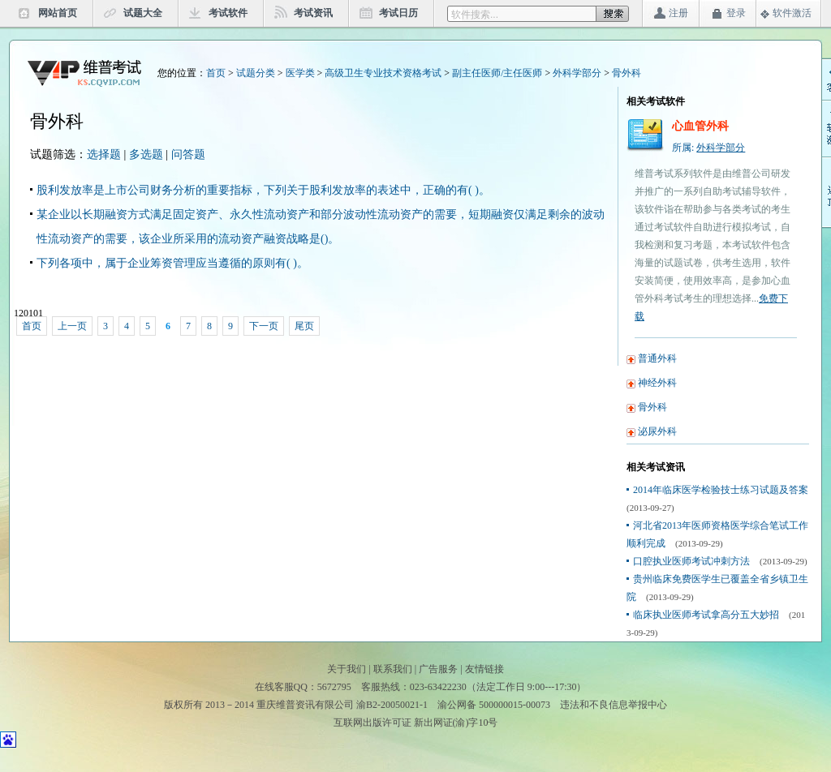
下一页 (263, 326)
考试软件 (228, 13)
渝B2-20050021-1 (392, 704)
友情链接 (484, 669)
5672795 (334, 687)
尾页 (304, 326)
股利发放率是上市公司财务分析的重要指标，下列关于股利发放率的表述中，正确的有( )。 (263, 190)
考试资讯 (313, 13)
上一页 (72, 326)
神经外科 (657, 382)
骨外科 (626, 73)
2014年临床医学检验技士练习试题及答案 (720, 489)
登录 (736, 13)
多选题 (146, 154)
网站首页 (57, 13)
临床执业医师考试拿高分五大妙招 (706, 614)
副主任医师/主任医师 (497, 73)
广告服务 (438, 669)
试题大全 (142, 13)
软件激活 (792, 13)
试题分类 (255, 73)
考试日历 (398, 13)
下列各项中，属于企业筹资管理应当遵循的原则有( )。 (172, 263)
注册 (678, 13)
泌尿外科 (657, 431)
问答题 (188, 154)
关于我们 (346, 669)
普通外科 (657, 358)
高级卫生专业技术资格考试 (383, 73)
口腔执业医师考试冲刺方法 (691, 561)
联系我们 (392, 669)
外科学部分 (577, 73)
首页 (216, 73)
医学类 (300, 73)
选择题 (104, 154)
